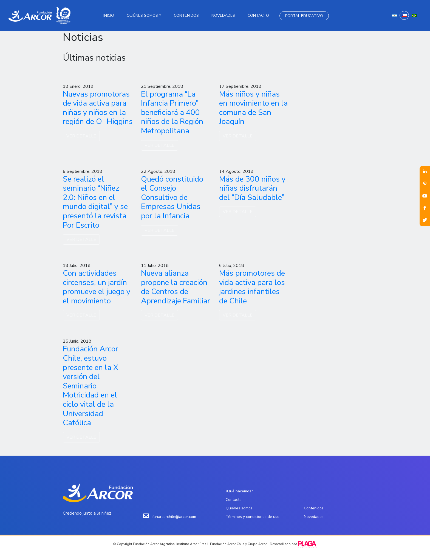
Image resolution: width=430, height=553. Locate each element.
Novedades (223, 15)
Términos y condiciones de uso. (253, 516)
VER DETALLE (81, 136)
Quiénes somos (142, 15)
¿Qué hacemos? (239, 491)
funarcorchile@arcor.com (174, 516)
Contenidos (186, 15)
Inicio (108, 15)
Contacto (258, 15)
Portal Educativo (304, 15)
